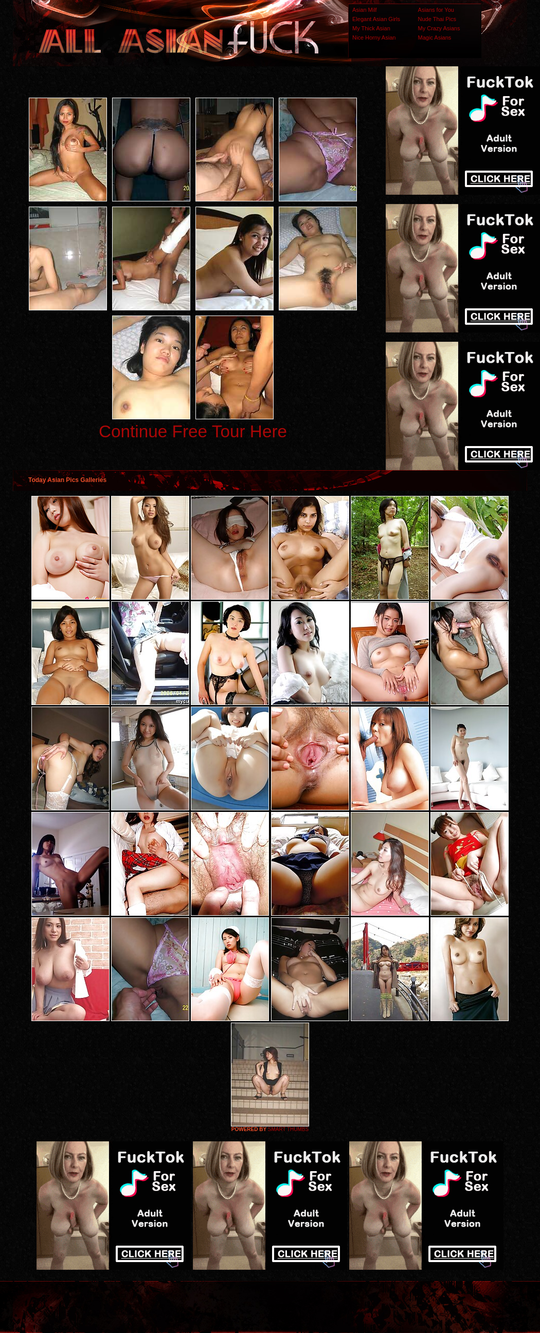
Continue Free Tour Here (193, 431)
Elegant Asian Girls (376, 19)
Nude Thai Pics (437, 19)
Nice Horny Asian (373, 37)
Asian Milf (364, 10)
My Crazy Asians (439, 28)
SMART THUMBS (288, 1129)
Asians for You (436, 10)
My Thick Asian (371, 28)
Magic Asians (435, 37)
